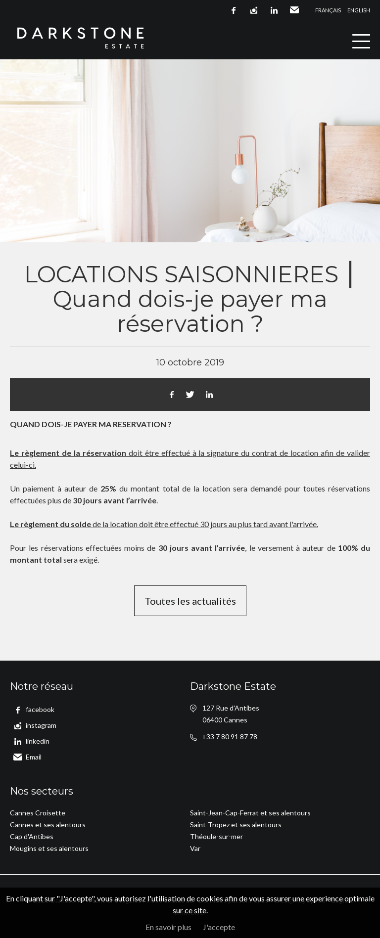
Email (294, 10)
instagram (254, 10)
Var (195, 848)
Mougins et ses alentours (49, 848)
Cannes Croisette (37, 812)
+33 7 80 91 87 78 (229, 736)
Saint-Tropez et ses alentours (236, 824)
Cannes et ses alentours (48, 824)
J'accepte (219, 927)
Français (328, 10)
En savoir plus (168, 927)
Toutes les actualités (190, 601)
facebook (233, 10)
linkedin (274, 10)
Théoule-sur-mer (216, 836)
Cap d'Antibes (31, 836)
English (358, 10)
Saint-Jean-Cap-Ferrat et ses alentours (250, 812)
